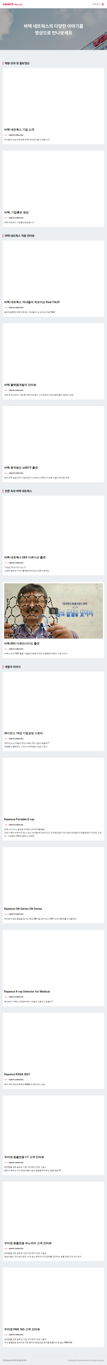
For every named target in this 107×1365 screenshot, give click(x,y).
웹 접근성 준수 (22, 1360)
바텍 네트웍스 (12, 4)
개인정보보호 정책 (9, 1360)
